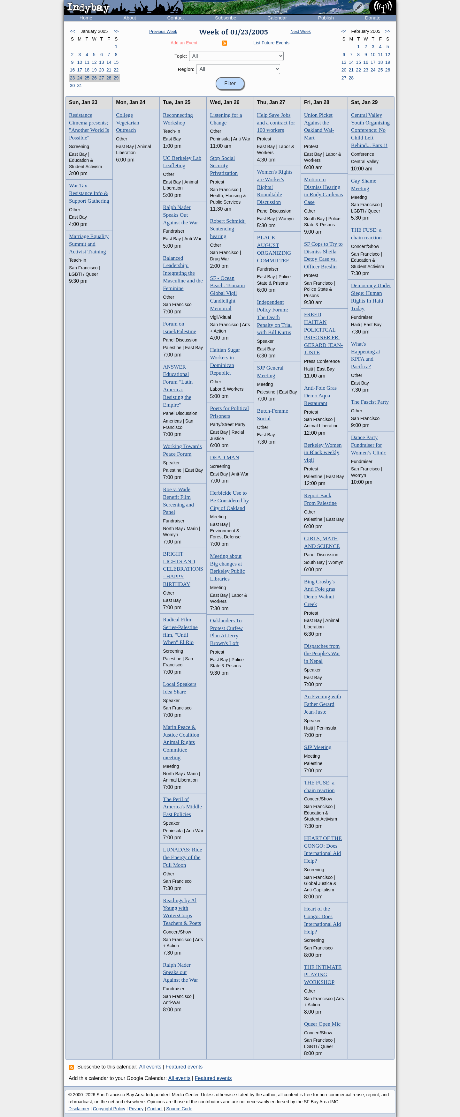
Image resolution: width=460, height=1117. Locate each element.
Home (86, 17)
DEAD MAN (224, 457)
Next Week (300, 31)
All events (150, 1066)
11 (86, 62)
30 (72, 85)
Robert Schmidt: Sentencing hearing (228, 228)
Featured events (184, 1066)
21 (108, 69)
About (130, 17)
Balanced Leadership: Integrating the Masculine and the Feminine (183, 273)
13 (101, 62)
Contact (175, 17)
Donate (372, 17)
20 (101, 69)
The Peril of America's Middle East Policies (182, 807)
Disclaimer (78, 1108)
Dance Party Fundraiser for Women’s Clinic (368, 445)
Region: (186, 69)
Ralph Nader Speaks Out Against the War (180, 215)
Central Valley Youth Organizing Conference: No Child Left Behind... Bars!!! (370, 130)
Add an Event (184, 42)
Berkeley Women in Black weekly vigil (323, 452)
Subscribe (225, 17)
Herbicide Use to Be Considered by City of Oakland (229, 500)
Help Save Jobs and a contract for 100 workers (276, 122)
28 (108, 77)
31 (79, 85)
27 (101, 77)
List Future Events (271, 42)
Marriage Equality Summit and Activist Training (89, 244)
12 (94, 62)
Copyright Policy (109, 1108)
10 (79, 62)
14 (108, 62)
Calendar (277, 17)
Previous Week (163, 31)
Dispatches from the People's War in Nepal (322, 653)
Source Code (179, 1108)
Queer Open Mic (322, 1024)
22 (116, 69)
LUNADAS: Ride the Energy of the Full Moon (182, 857)
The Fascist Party (370, 402)
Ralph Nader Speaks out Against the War (180, 972)
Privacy (136, 1108)
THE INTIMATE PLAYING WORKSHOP (323, 975)
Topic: (180, 56)
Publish (326, 17)
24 (79, 77)
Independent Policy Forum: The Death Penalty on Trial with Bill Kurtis (274, 317)
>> (116, 31)
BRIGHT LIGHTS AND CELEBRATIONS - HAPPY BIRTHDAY (183, 569)
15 (116, 62)
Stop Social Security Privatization (224, 165)
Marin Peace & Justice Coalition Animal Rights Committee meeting (181, 742)
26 (94, 77)
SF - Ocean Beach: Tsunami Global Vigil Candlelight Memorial (227, 293)
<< (72, 31)
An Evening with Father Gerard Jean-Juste (322, 704)
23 (72, 77)
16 (72, 69)
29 (116, 77)
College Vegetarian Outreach (127, 122)
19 (94, 69)
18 (86, 69)
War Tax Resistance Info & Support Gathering (89, 193)
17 (79, 69)
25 (86, 77)
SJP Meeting (318, 747)
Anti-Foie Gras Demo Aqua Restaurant (320, 395)
